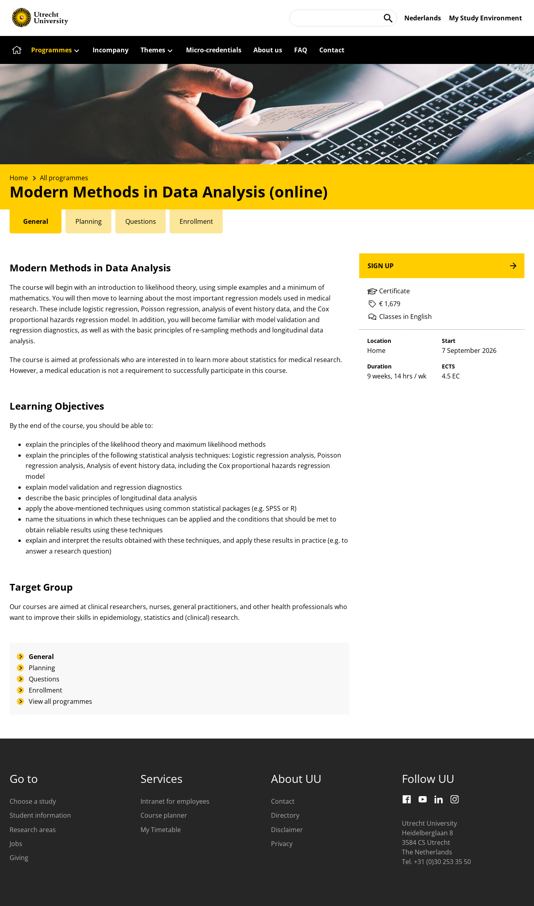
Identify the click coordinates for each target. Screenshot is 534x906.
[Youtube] (422, 799)
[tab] (36, 221)
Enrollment (45, 690)
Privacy (282, 843)
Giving (19, 857)
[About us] (267, 50)
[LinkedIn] (438, 799)
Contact (283, 801)
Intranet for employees (175, 801)
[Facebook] (406, 799)
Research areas (33, 829)
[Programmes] (56, 50)
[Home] (15, 50)
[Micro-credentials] (213, 50)
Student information (40, 815)
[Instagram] (454, 799)
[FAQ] (300, 50)
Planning (42, 667)
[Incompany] (110, 50)
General (41, 656)
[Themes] (157, 50)
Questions (44, 679)
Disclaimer (287, 829)
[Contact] (331, 50)
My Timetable (160, 829)
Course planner (163, 815)
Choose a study (33, 801)
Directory (285, 815)
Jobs (16, 843)
